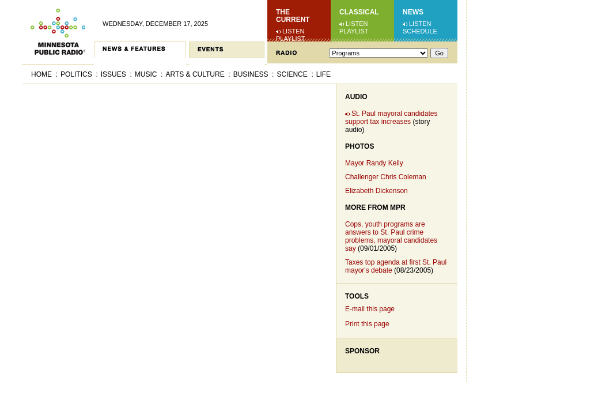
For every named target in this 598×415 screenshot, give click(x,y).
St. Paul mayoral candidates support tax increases (391, 118)
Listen (293, 31)
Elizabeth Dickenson (376, 191)
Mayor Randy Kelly (374, 163)
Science (292, 74)
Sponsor (362, 351)
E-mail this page (370, 309)
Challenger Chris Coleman (385, 177)
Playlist (290, 38)
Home (41, 74)
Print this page (367, 324)
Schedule (420, 31)
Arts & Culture (194, 74)
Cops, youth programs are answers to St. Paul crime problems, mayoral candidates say (391, 236)
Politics (76, 74)
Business (250, 74)
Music (146, 74)
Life (323, 74)
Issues (113, 74)
